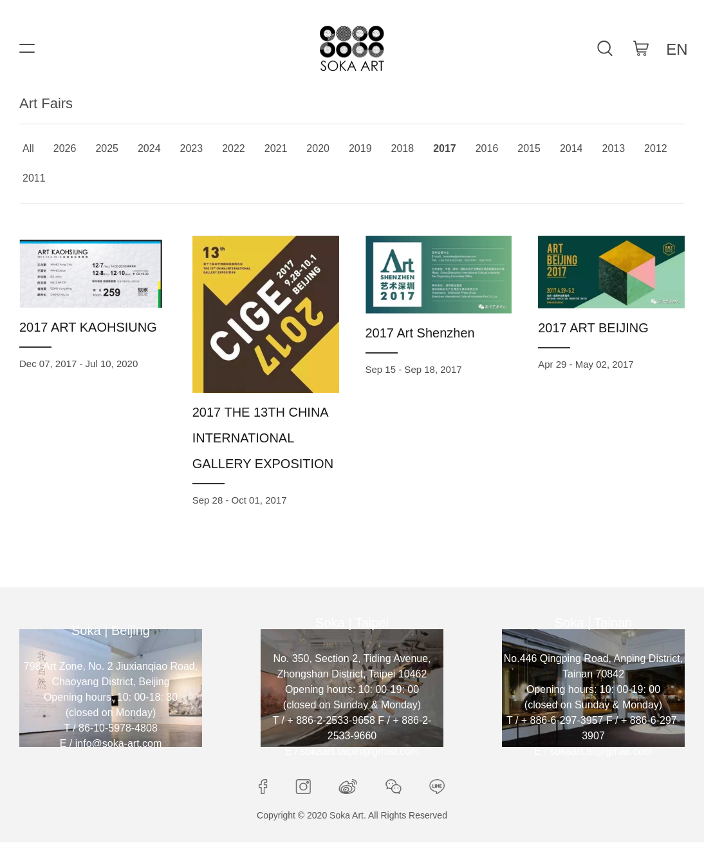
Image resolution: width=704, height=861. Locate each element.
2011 (34, 178)
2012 (655, 148)
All (28, 148)
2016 (487, 148)
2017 (444, 148)
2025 (106, 148)
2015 (529, 148)
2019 (360, 148)
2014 (571, 148)
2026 (65, 148)
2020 (317, 148)
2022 (233, 148)
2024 (149, 148)
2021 (276, 148)
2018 (402, 148)
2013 (613, 148)
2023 (191, 148)
